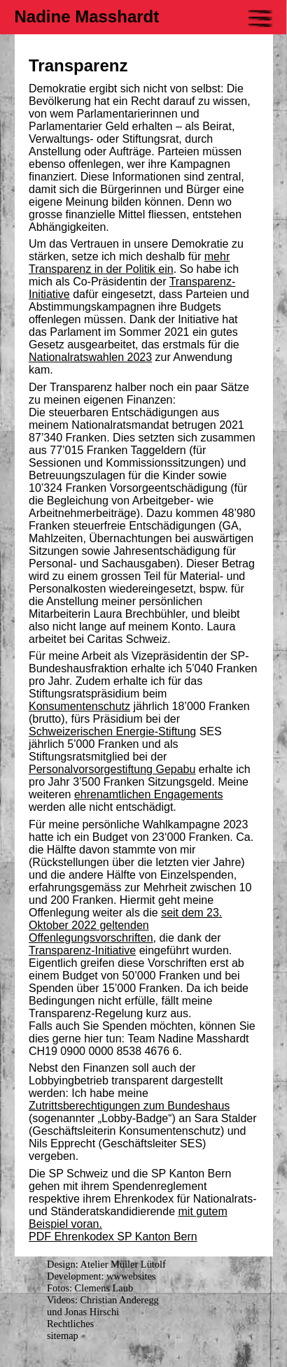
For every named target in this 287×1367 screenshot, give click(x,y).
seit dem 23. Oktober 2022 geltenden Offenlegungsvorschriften (125, 925)
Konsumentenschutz (79, 706)
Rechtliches (70, 1323)
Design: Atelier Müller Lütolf (106, 1264)
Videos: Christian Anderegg (103, 1299)
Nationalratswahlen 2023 (90, 357)
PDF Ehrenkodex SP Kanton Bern (113, 1236)
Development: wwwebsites (101, 1276)
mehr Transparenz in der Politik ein (129, 262)
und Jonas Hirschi (83, 1311)
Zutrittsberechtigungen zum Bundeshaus (129, 1106)
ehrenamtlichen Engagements (148, 794)
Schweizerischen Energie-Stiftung (112, 731)
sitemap (62, 1335)
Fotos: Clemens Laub (90, 1288)
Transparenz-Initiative (82, 950)
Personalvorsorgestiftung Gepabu (112, 769)
